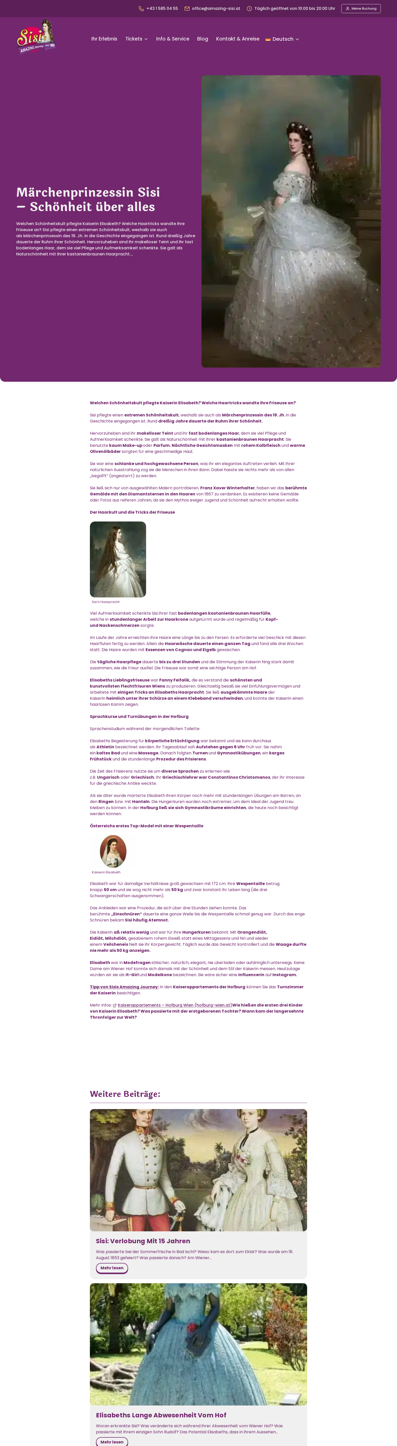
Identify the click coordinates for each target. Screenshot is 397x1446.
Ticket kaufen (356, 39)
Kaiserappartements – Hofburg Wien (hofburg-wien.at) (175, 1005)
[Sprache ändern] (282, 39)
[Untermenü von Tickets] (146, 39)
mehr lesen (114, 1256)
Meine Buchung (364, 8)
